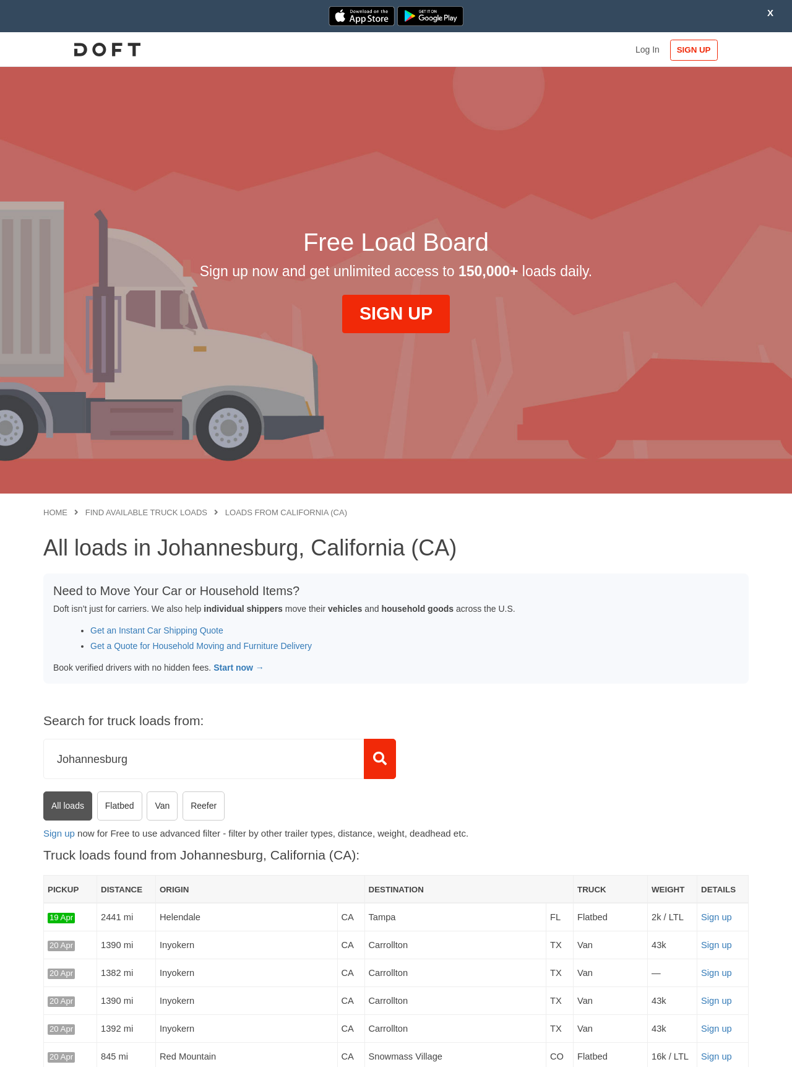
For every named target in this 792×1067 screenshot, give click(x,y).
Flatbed (119, 806)
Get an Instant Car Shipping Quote (156, 630)
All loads (67, 806)
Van (162, 806)
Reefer (204, 806)
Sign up (59, 833)
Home (55, 512)
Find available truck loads (146, 512)
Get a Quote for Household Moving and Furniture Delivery (201, 646)
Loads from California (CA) (286, 512)
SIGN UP (709, 49)
